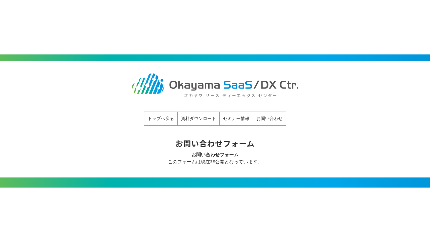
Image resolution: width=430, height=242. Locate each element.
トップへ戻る (161, 118)
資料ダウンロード (198, 118)
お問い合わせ (269, 118)
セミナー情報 (236, 118)
